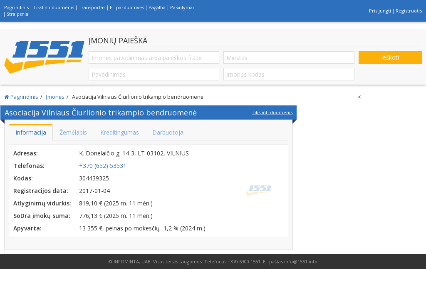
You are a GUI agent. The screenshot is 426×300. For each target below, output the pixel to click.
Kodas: (23, 178)
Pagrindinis (16, 7)
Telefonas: (29, 166)
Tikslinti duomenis (53, 7)
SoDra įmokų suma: (41, 216)
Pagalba (157, 7)
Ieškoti (390, 57)
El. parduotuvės (127, 7)
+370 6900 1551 (244, 261)
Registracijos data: (40, 191)
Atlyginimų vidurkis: (42, 203)
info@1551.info (300, 261)
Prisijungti (380, 11)
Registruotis (409, 11)
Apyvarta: (27, 228)
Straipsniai (18, 14)
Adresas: (25, 153)
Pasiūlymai (182, 7)
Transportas (92, 7)
